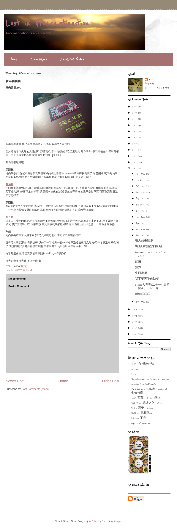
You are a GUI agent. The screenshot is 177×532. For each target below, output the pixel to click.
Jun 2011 (141, 210)
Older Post (110, 381)
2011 (135, 168)
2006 (135, 334)
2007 (135, 328)
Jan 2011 (141, 301)
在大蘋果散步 (144, 240)
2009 (135, 315)
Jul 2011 (141, 204)
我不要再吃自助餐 (147, 278)
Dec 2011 (141, 173)
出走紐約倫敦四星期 (148, 246)
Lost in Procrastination (47, 23)
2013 (135, 156)
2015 (135, 143)
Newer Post (15, 381)
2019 (135, 119)
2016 (135, 137)
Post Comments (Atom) (35, 389)
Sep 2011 (141, 192)
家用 (138, 261)
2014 (135, 149)
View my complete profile (157, 87)
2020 (135, 112)
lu (149, 79)
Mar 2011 (141, 229)
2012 (135, 162)
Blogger (117, 521)
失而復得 (141, 273)
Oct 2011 (141, 186)
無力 (138, 267)
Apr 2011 (141, 223)
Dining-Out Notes (72, 59)
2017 (135, 131)
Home (13, 59)
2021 (135, 106)
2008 (135, 321)
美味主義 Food (23, 270)
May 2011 (141, 217)
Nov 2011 (141, 180)
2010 (135, 309)
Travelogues (39, 59)
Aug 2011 (141, 198)
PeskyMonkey (95, 521)
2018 (135, 125)
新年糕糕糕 (142, 294)
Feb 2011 (141, 235)
